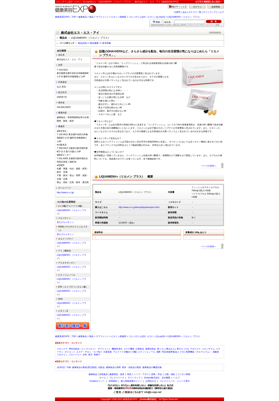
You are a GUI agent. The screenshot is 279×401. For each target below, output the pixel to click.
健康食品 (82, 17)
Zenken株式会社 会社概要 (157, 377)
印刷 (69, 367)
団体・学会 (156, 374)
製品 (91, 17)
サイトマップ (209, 12)
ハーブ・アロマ (141, 374)
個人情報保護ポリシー (131, 381)
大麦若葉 (107, 352)
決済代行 (61, 367)
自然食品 (103, 374)
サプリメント (102, 17)
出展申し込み (180, 12)
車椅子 (97, 354)
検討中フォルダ (179, 7)
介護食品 (139, 349)
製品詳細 (82, 43)
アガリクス (195, 349)
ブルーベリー (75, 354)
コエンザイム (208, 349)
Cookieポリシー (96, 381)
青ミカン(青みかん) (166, 349)
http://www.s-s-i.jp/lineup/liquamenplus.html (139, 207)
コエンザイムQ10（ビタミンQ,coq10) (147, 17)
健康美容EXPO (130, 399)
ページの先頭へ (208, 166)
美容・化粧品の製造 (131, 367)
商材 (158, 22)
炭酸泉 (216, 352)
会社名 (167, 22)
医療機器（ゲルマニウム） (198, 352)
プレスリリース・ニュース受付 (175, 381)
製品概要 (94, 43)
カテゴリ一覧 (194, 12)
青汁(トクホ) (183, 349)
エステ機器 (129, 349)
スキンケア (62, 349)
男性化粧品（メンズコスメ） (83, 349)
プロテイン (62, 354)
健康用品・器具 (116, 374)
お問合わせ (151, 381)
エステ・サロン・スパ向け (89, 352)
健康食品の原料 (113, 367)
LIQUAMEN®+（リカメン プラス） (184, 17)
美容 (129, 374)
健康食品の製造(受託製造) (84, 367)
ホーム (102, 377)
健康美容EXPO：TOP (65, 17)
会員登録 (215, 7)
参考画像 (106, 43)
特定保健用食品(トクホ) (173, 352)
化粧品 (101, 367)
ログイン (197, 7)
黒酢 (158, 352)
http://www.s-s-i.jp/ (65, 192)
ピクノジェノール (146, 352)
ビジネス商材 (184, 374)
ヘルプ (221, 12)
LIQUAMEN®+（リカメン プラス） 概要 (126, 176)
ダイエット (70, 352)
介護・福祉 (169, 374)
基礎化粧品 (150, 349)
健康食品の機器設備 (152, 367)
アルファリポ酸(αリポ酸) (125, 352)
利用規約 (113, 381)
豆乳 (85, 354)
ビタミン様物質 (118, 17)
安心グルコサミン (65, 222)
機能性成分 (117, 349)
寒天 (90, 354)
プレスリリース (116, 377)
